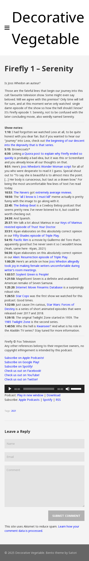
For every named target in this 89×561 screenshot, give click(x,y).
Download (53, 395)
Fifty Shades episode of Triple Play (36, 235)
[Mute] (68, 389)
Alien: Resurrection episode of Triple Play (40, 257)
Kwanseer (43, 326)
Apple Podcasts (29, 400)
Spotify (47, 400)
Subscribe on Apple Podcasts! (24, 358)
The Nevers (21, 192)
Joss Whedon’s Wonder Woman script (46, 166)
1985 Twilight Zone (17, 322)
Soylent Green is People (32, 274)
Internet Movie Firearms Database (39, 287)
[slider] (38, 389)
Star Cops (22, 296)
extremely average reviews (53, 192)
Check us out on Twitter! (21, 379)
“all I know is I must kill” (35, 197)
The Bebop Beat (25, 205)
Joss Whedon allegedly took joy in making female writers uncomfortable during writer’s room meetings (42, 265)
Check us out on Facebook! (23, 371)
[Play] (10, 389)
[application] (45, 389)
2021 (13, 410)
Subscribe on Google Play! (22, 362)
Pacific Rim (21, 240)
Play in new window (30, 395)
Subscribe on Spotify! (19, 366)
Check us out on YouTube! (22, 375)
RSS (58, 400)
